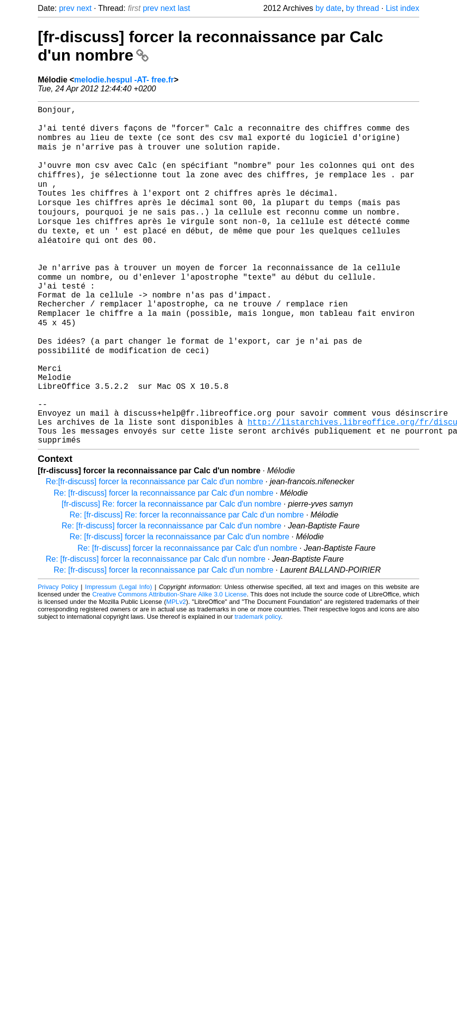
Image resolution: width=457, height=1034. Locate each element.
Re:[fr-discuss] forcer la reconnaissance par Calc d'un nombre (154, 546)
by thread (362, 8)
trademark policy (257, 681)
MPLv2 (176, 666)
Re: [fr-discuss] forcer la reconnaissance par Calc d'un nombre (163, 558)
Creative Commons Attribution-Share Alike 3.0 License (169, 659)
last (184, 8)
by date (328, 8)
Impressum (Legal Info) (118, 652)
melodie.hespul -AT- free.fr (124, 79)
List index (402, 8)
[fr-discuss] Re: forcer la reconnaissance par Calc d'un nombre (171, 569)
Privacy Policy (58, 652)
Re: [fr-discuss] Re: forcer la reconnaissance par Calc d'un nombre (187, 580)
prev (67, 8)
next (83, 8)
